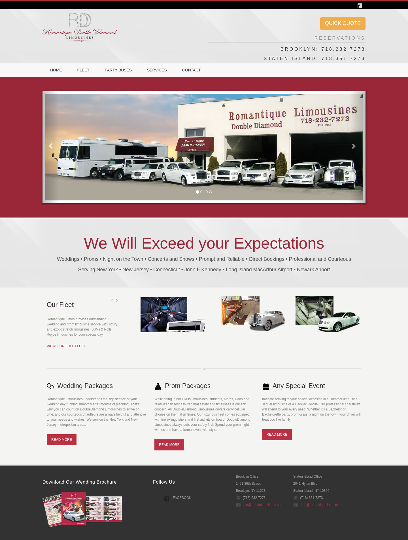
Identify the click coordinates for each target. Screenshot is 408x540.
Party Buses (118, 70)
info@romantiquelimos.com (263, 505)
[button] (50, 147)
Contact (191, 70)
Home (56, 70)
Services (157, 70)
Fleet (83, 70)
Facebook (182, 498)
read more (61, 440)
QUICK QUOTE (343, 23)
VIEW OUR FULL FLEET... (68, 346)
